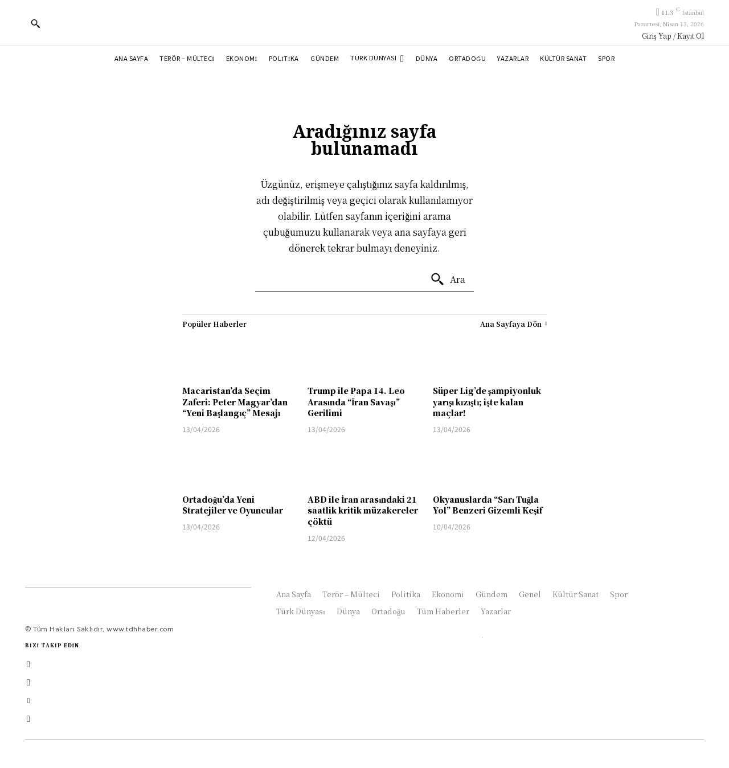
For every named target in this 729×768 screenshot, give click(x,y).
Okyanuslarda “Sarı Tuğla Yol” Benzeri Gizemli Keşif (487, 505)
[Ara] (447, 279)
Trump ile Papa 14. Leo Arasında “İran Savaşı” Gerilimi (356, 401)
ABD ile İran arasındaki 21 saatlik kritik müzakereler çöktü (363, 510)
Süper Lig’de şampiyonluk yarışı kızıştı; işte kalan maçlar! (487, 401)
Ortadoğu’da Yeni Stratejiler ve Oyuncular (232, 505)
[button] (35, 23)
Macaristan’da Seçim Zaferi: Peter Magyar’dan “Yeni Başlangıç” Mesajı (235, 401)
